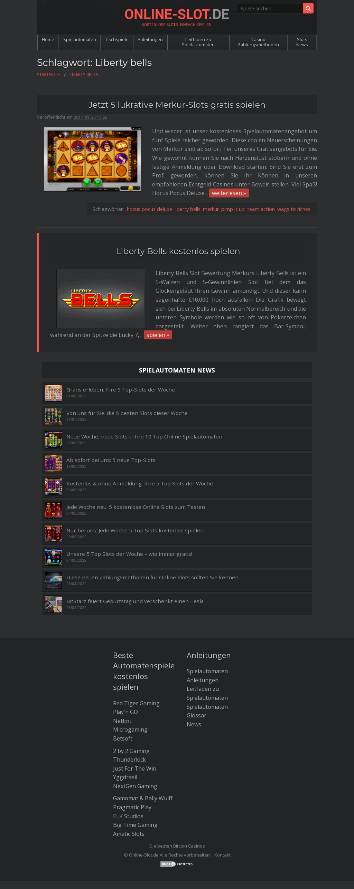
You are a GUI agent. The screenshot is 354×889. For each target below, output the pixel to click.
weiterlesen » (160, 176)
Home (48, 39)
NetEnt (122, 686)
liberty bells (188, 192)
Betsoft (122, 704)
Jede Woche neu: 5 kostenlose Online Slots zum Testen (135, 472)
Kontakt (222, 820)
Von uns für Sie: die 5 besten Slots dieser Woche (127, 378)
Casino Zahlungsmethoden (258, 42)
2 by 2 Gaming (131, 716)
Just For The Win (134, 733)
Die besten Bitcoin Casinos (177, 811)
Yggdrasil (125, 742)
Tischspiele (117, 39)
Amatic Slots (129, 799)
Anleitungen (150, 39)
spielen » (115, 300)
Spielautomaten (79, 39)
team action (261, 192)
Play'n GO (125, 677)
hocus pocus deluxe (149, 192)
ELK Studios (128, 781)
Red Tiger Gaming (136, 668)
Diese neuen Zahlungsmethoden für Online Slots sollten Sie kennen (152, 543)
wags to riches (293, 192)
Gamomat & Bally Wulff (143, 763)
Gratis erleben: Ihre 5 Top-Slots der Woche (120, 355)
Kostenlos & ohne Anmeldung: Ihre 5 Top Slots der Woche (139, 449)
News (194, 689)
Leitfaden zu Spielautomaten (198, 42)
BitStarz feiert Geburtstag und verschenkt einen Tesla (135, 566)
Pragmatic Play (132, 772)
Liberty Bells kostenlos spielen (178, 234)
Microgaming (130, 695)
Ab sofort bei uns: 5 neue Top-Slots (111, 425)
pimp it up (233, 192)
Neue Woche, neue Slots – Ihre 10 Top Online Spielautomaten (144, 402)
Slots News (302, 42)
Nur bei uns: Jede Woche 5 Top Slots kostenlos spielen (135, 496)
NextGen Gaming (135, 751)
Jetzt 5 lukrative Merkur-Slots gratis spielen (177, 105)
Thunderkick (129, 725)
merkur (211, 192)
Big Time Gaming (135, 790)
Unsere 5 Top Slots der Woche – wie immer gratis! (129, 519)
